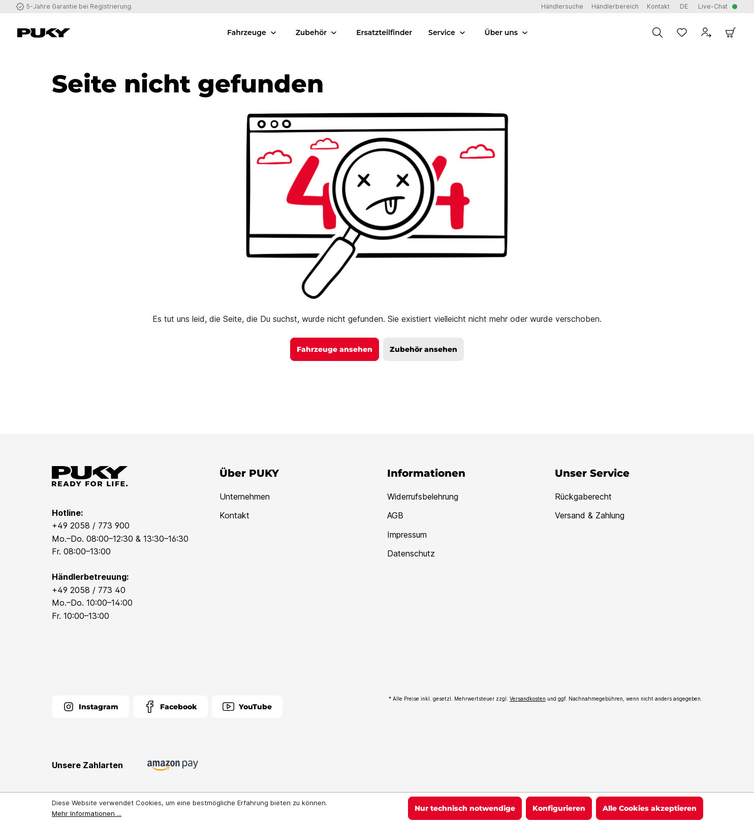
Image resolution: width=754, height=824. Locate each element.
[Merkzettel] (682, 32)
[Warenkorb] (730, 32)
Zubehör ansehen (423, 349)
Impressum (407, 535)
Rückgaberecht (583, 496)
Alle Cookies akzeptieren (650, 808)
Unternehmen (244, 496)
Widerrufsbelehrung (422, 496)
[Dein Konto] (706, 32)
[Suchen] (657, 32)
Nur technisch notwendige (465, 808)
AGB (395, 515)
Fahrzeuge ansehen (334, 349)
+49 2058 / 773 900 (91, 525)
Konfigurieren (558, 808)
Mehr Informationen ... (86, 813)
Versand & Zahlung (589, 515)
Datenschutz (411, 553)
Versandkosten (528, 699)
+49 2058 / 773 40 (88, 590)
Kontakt (234, 515)
